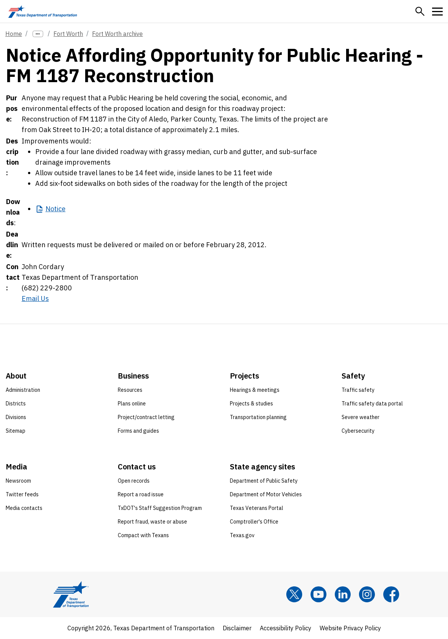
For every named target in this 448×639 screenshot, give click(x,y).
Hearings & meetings (254, 390)
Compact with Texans (143, 535)
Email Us (35, 298)
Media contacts (24, 508)
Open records (134, 480)
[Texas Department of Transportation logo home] (42, 11)
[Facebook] (391, 594)
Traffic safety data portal (372, 403)
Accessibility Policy (285, 628)
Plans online (132, 403)
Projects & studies (251, 403)
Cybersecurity (358, 430)
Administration (23, 390)
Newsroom (18, 480)
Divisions (16, 417)
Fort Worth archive (117, 33)
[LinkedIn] (343, 594)
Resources (130, 390)
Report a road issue (141, 494)
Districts (16, 403)
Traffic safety (358, 390)
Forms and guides (138, 430)
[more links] (38, 34)
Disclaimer (237, 628)
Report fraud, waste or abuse (152, 521)
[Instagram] (367, 594)
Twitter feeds (22, 494)
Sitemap (15, 430)
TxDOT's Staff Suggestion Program (160, 508)
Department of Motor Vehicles (266, 494)
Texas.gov (242, 535)
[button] (420, 11)
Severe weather (360, 417)
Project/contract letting (146, 417)
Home (13, 33)
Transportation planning (258, 417)
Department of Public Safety (264, 480)
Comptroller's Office (254, 521)
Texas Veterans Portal (256, 508)
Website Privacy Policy (350, 628)
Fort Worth (68, 33)
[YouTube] (318, 594)
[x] (294, 594)
